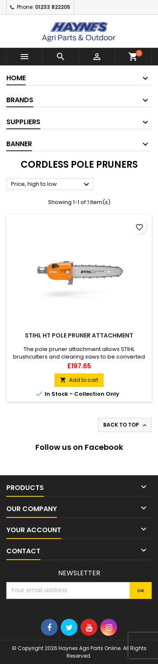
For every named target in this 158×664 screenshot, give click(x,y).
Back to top (125, 425)
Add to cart (79, 380)
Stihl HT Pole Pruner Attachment (79, 335)
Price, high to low (51, 185)
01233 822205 (52, 7)
